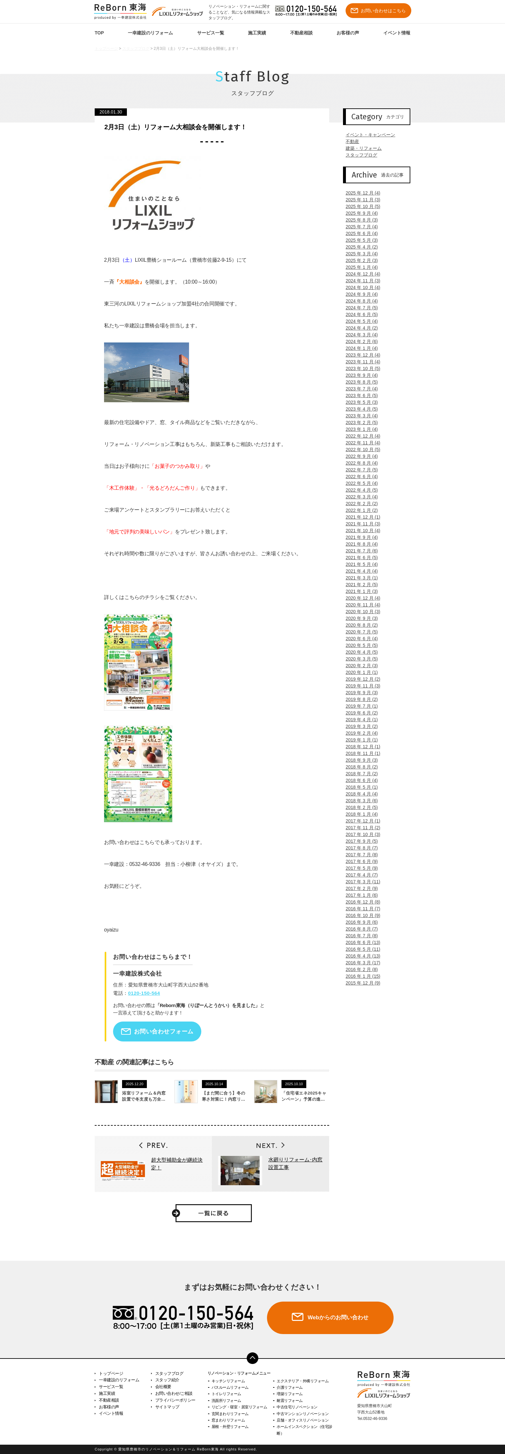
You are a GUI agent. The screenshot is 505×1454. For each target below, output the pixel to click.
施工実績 (257, 32)
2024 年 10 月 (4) (360, 287)
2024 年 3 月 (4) (359, 334)
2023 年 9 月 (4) (359, 375)
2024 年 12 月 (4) (360, 274)
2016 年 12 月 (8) (360, 901)
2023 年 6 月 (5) (359, 395)
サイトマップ (167, 1406)
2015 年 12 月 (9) (360, 983)
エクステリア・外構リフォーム (303, 1381)
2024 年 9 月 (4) (359, 294)
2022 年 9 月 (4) (359, 456)
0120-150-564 (144, 993)
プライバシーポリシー (175, 1400)
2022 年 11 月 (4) (360, 442)
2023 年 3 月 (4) (359, 415)
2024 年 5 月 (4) (359, 321)
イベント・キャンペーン (368, 134)
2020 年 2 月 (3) (359, 665)
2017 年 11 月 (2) (360, 827)
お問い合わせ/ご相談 (174, 1393)
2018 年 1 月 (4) (359, 814)
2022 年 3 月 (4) (359, 496)
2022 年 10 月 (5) (360, 449)
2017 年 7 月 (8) (359, 854)
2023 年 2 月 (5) (359, 422)
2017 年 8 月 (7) (359, 847)
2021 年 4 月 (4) (359, 571)
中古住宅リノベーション (297, 1407)
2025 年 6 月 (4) (359, 233)
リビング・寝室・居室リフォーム (239, 1407)
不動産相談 (301, 32)
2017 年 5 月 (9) (359, 868)
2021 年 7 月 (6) (359, 550)
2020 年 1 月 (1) (359, 672)
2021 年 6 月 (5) (359, 557)
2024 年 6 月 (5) (359, 314)
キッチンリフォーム (228, 1381)
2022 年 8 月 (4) (359, 463)
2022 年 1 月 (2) (359, 510)
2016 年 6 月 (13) (360, 942)
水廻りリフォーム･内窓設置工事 (295, 1163)
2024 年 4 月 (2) (359, 328)
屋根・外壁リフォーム (230, 1426)
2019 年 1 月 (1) (359, 739)
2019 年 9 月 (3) (359, 692)
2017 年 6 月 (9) (359, 861)
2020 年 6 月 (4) (359, 638)
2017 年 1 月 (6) (359, 895)
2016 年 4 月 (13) (360, 956)
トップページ (106, 48)
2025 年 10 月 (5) (360, 206)
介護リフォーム (290, 1387)
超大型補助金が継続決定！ (177, 1163)
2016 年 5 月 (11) (360, 949)
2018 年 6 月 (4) (359, 780)
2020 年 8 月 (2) (359, 625)
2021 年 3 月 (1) (359, 577)
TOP (99, 32)
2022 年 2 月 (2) (359, 503)
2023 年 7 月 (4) (359, 388)
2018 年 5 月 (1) (359, 787)
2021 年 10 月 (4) (360, 530)
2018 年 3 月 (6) (359, 800)
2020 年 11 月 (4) (360, 604)
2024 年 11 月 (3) (360, 280)
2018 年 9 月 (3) (359, 760)
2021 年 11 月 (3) (360, 523)
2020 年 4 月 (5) (359, 652)
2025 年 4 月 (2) (359, 247)
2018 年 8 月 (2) (359, 766)
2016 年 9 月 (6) (359, 922)
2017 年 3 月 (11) (360, 881)
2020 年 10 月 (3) (360, 611)
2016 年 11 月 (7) (360, 908)
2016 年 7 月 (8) (359, 935)
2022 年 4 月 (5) (359, 490)
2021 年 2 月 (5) (359, 584)
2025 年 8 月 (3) (359, 220)
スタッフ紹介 (167, 1379)
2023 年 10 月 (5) (360, 368)
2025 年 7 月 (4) (359, 226)
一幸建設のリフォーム (150, 32)
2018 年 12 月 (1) (360, 746)
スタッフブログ (135, 48)
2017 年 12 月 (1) (360, 820)
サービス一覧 (210, 32)
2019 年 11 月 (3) (360, 685)
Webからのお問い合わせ (338, 1317)
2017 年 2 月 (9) (359, 888)
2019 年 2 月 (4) (359, 733)
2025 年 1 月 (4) (359, 267)
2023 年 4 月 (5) (359, 409)
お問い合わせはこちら (378, 10)
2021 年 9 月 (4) (359, 537)
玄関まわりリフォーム (230, 1414)
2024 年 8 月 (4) (359, 301)
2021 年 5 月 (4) (359, 564)
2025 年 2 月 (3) (359, 260)
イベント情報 (396, 32)
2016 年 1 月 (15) (360, 976)
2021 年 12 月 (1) (360, 517)
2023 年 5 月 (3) (359, 402)
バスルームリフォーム (230, 1387)
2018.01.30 (111, 111)
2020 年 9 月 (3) (359, 618)
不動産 (350, 141)
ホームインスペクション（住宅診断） (304, 1429)
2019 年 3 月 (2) (359, 726)
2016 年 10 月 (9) (360, 915)
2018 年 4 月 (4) (359, 793)
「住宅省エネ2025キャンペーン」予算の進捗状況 (303, 1099)
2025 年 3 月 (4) (359, 253)
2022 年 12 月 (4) (360, 436)
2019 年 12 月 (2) (360, 679)
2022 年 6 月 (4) (359, 476)
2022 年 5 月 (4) (359, 483)
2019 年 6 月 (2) (359, 712)
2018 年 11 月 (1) (360, 753)
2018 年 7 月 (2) (359, 773)
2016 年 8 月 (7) (359, 928)
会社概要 (163, 1386)
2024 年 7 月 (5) (359, 307)
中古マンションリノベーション (303, 1414)
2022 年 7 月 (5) (359, 469)
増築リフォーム (290, 1394)
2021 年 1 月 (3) (359, 591)
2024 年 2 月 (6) (359, 341)
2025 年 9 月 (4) (359, 213)
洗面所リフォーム (226, 1400)
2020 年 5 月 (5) (359, 645)
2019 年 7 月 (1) (359, 706)
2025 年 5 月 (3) (359, 240)
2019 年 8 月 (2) (359, 699)
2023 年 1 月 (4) (359, 429)
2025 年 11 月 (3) (360, 199)
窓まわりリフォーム (228, 1420)
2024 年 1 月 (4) (359, 348)
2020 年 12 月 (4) (360, 598)
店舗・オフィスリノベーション (303, 1420)
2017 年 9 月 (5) (359, 841)
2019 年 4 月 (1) (359, 719)
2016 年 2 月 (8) (359, 969)
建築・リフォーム (361, 148)
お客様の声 (348, 32)
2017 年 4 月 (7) (359, 874)
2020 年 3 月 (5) (359, 658)
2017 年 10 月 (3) (360, 834)
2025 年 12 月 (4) (360, 192)
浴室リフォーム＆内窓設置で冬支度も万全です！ (144, 1099)
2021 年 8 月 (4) (359, 544)
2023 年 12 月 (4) (360, 355)
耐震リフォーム (290, 1400)
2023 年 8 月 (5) (359, 382)
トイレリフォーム (226, 1394)
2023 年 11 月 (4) (360, 361)
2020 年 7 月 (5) (359, 631)
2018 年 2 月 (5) (359, 807)
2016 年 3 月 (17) (360, 962)
